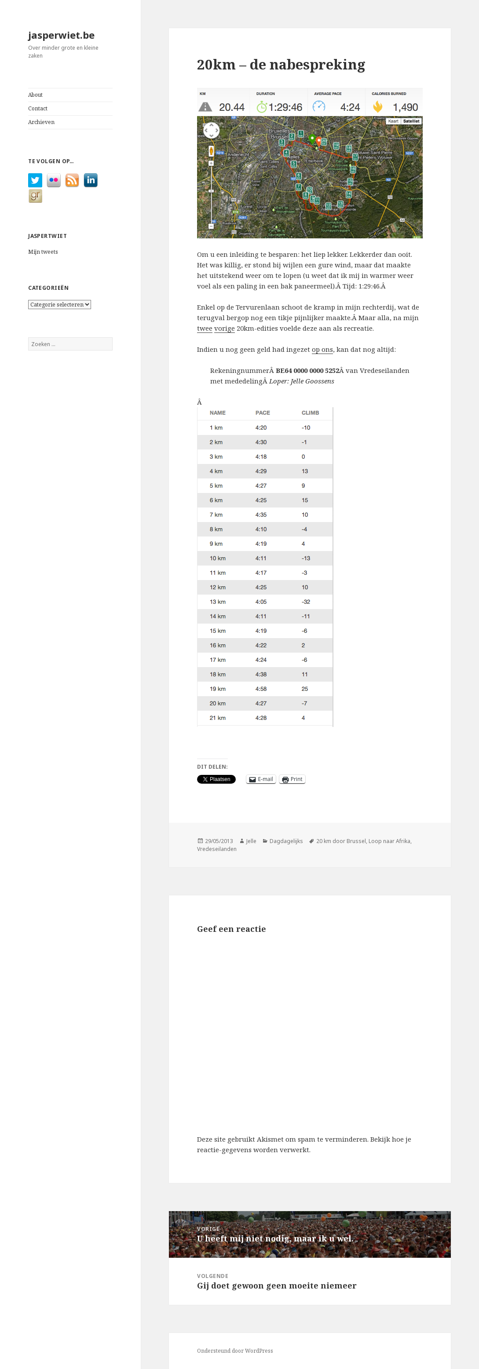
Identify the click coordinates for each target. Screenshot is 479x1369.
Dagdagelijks (286, 841)
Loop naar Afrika (389, 841)
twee (204, 328)
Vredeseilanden (217, 849)
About (35, 95)
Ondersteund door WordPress (235, 1350)
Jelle (251, 841)
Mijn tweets (43, 252)
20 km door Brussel (341, 841)
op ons (322, 349)
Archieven (41, 122)
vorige (224, 328)
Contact (38, 108)
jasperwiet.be (61, 34)
